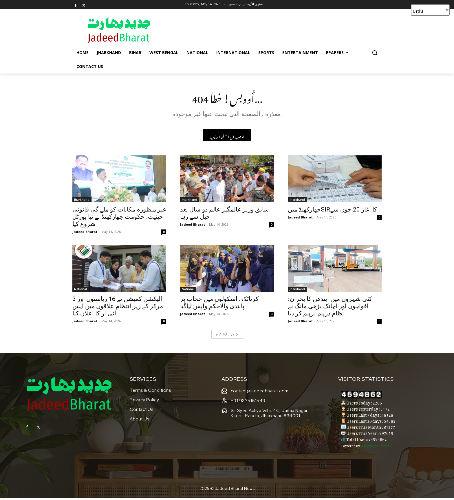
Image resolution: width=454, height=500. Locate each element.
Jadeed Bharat (84, 233)
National (80, 291)
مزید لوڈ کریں (226, 335)
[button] (375, 53)
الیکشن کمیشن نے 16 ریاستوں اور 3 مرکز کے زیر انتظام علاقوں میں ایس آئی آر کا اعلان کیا (117, 308)
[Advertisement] (270, 30)
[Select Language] (430, 10)
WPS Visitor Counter (375, 447)
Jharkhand (81, 201)
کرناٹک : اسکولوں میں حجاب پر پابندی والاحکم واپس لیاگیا (219, 304)
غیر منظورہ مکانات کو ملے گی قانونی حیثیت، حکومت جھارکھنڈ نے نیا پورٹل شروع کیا (119, 218)
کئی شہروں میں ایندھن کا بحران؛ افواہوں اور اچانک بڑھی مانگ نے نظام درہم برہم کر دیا (330, 308)
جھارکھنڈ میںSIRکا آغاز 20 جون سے (332, 211)
